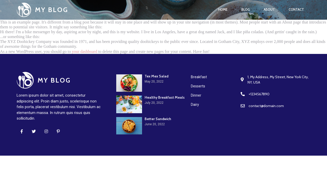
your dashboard (84, 51)
